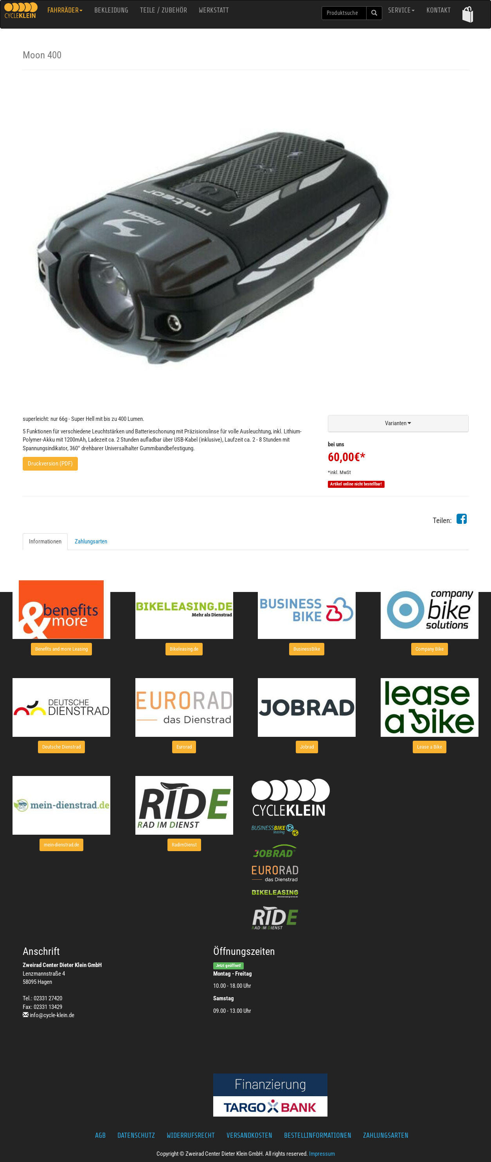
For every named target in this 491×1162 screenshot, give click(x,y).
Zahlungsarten (91, 541)
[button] (468, 14)
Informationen (45, 541)
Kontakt (438, 10)
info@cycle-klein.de (52, 1015)
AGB (100, 1135)
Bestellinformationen (317, 1135)
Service (401, 10)
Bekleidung (111, 10)
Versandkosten (249, 1135)
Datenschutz (136, 1135)
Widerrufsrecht (191, 1135)
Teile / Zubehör (163, 10)
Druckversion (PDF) (50, 463)
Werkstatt (214, 10)
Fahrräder (65, 10)
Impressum (322, 1153)
